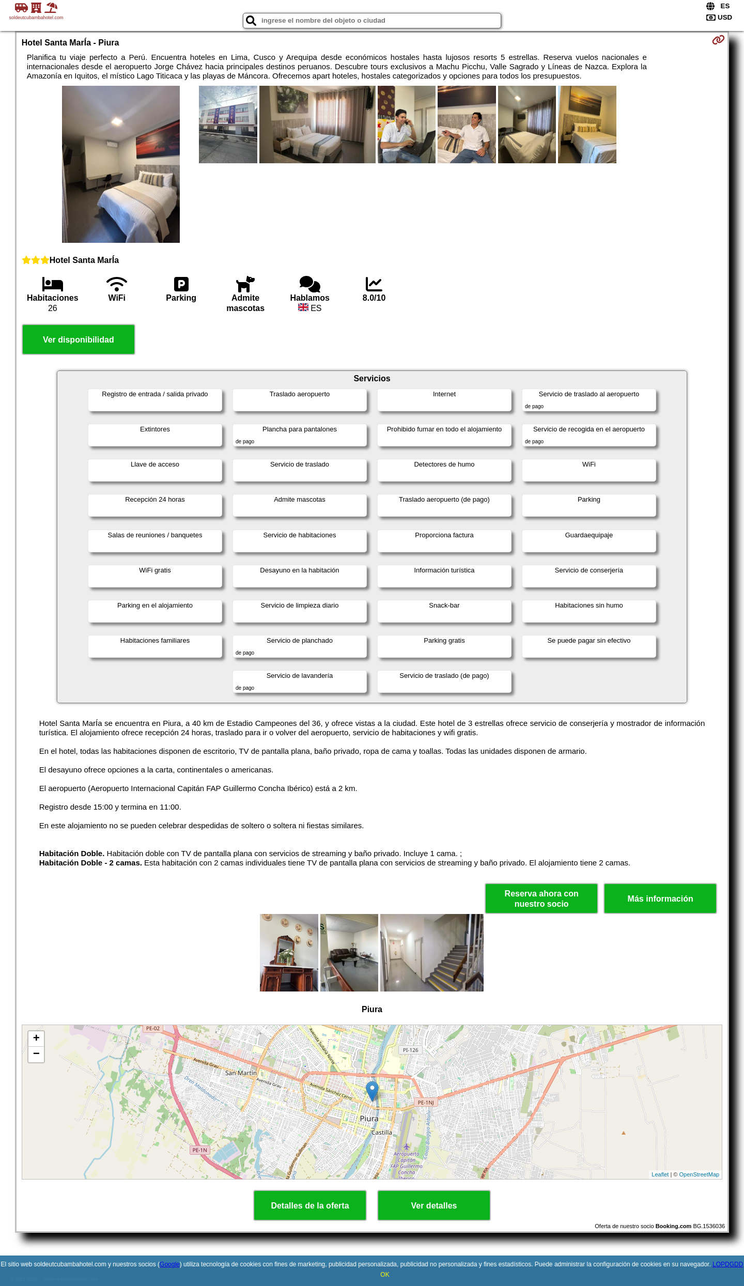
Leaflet (660, 1174)
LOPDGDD (727, 1264)
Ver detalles (434, 1205)
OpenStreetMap (699, 1174)
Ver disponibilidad (78, 339)
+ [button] (36, 1039)
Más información (660, 898)
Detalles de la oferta (310, 1205)
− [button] (36, 1054)
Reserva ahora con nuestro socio (542, 898)
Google (170, 1264)
